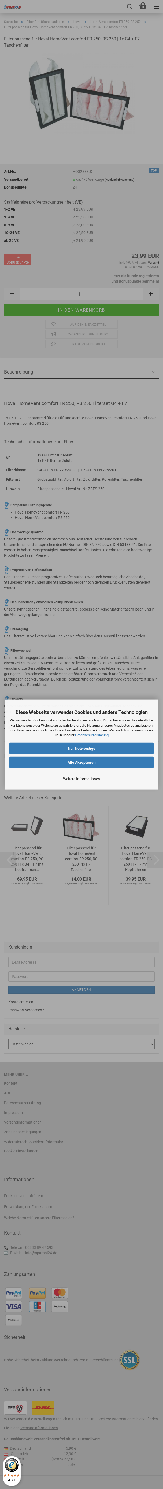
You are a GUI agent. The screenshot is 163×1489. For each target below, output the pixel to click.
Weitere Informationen (81, 779)
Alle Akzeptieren (82, 762)
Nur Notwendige (81, 748)
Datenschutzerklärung (92, 735)
